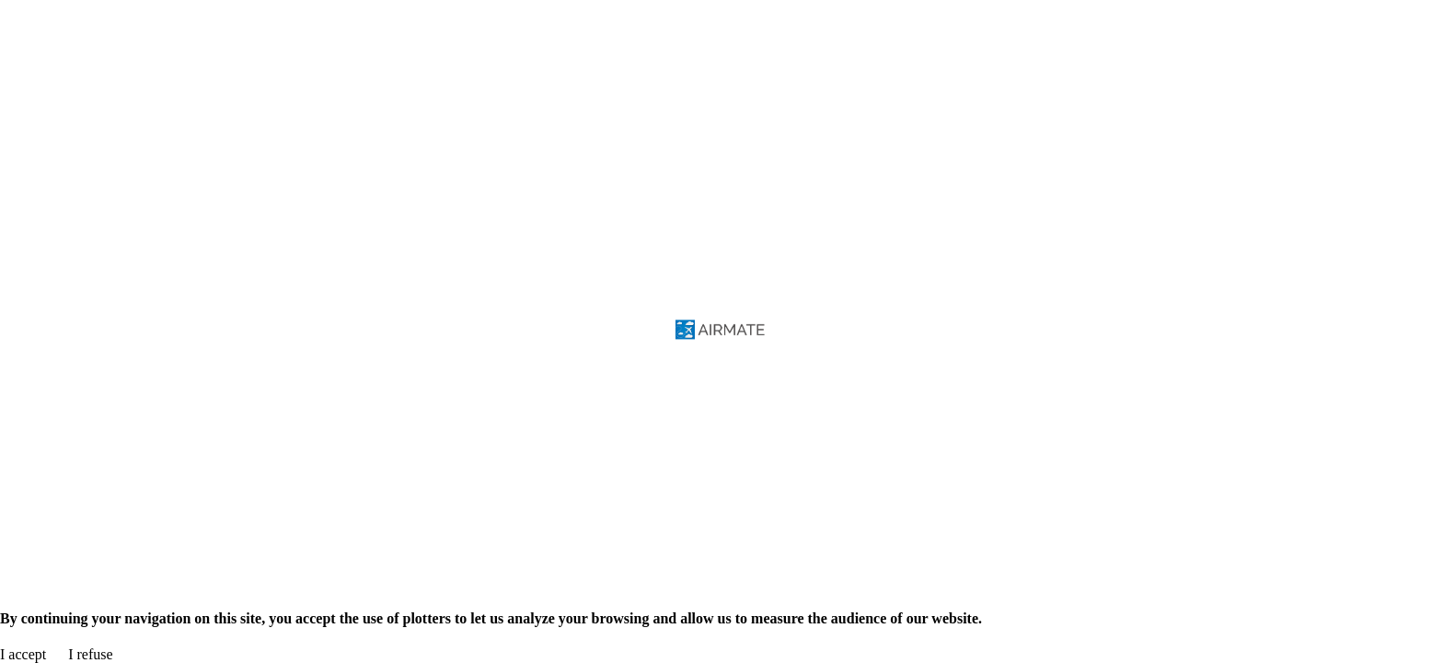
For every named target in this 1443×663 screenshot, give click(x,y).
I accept (23, 654)
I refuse (90, 654)
